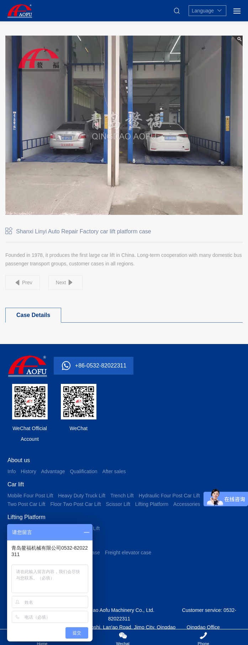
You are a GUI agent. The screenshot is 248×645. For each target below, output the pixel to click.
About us (18, 460)
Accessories (186, 504)
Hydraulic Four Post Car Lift (169, 495)
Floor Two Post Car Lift (75, 504)
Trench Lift (122, 495)
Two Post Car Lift (26, 504)
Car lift (15, 484)
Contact (17, 590)
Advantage (53, 471)
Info (11, 471)
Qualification (83, 471)
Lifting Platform (151, 504)
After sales (114, 471)
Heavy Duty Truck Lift (81, 495)
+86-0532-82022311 (101, 366)
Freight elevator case (128, 552)
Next (61, 282)
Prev (27, 282)
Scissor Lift (118, 504)
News (14, 565)
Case (14, 541)
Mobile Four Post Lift (30, 495)
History (28, 471)
